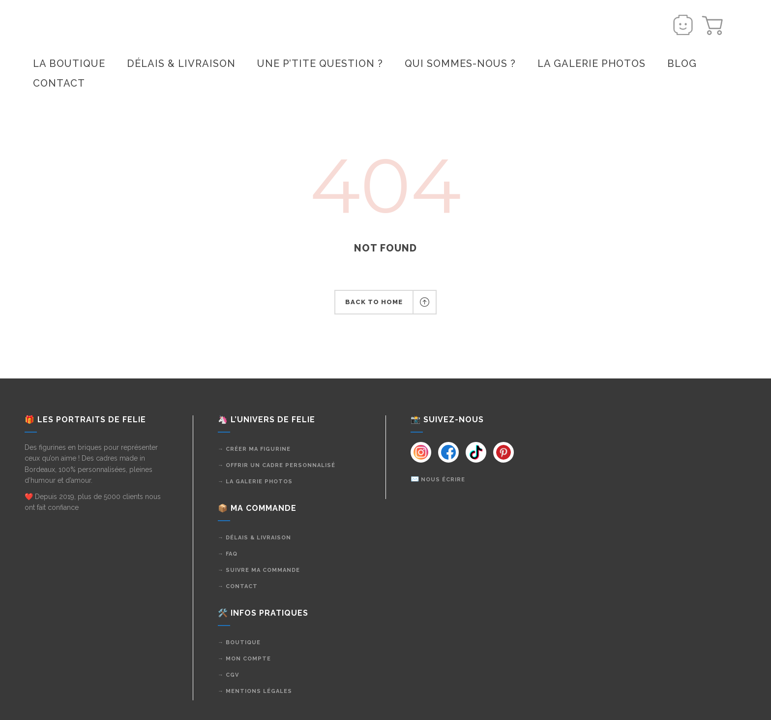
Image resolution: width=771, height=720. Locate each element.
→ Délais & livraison (254, 537)
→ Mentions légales (255, 691)
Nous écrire (443, 479)
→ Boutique (239, 642)
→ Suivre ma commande (259, 570)
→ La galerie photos (255, 481)
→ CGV (228, 675)
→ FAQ (227, 554)
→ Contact (238, 586)
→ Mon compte (244, 659)
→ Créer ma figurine (254, 449)
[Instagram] (421, 452)
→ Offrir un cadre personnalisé (276, 465)
